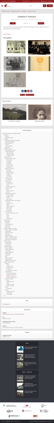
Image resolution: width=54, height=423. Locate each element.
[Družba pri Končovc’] (39, 47)
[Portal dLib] (9, 411)
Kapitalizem (7, 147)
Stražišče (7, 263)
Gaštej (7, 264)
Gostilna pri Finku (9, 196)
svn (32, 1)
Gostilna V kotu (9, 174)
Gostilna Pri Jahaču (10, 172)
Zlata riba (8, 201)
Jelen (6, 256)
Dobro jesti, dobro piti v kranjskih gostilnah (11, 133)
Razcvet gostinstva (9, 143)
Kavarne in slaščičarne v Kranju (10, 228)
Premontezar (9, 176)
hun (39, 1)
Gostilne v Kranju (7, 157)
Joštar (7, 189)
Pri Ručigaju (8, 162)
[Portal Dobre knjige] (14, 416)
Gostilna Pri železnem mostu (12, 213)
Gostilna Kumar (9, 203)
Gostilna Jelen (9, 171)
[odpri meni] (2, 6)
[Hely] (50, 5)
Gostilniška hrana (9, 155)
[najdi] (44, 5)
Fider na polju (9, 199)
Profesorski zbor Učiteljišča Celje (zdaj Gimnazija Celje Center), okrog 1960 (30, 377)
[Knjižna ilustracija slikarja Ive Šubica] (14, 79)
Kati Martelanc (8, 243)
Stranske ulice (8, 181)
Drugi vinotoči (8, 245)
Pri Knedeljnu (9, 182)
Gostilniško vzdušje (10, 154)
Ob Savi (6, 287)
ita (36, 1)
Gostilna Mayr (9, 160)
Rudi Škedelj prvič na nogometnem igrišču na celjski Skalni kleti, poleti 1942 (31, 385)
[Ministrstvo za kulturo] (10, 406)
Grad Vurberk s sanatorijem (14, 121)
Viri (4, 295)
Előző (13, 23)
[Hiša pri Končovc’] (14, 47)
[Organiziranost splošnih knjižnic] (27, 406)
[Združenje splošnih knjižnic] (35, 416)
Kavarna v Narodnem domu (11, 238)
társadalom (21, 314)
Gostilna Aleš (9, 288)
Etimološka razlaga (9, 137)
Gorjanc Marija (9, 218)
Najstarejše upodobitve (10, 141)
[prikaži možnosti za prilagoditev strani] (27, 1)
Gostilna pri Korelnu (10, 291)
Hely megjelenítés (6, 304)
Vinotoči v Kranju (7, 241)
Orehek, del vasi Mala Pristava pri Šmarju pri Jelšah (31, 392)
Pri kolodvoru (9, 210)
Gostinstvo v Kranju (8, 148)
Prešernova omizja (8, 246)
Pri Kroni (8, 197)
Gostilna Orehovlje (10, 285)
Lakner (7, 280)
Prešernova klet (8, 242)
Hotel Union (7, 227)
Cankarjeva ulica (8, 188)
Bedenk (7, 192)
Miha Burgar (8, 208)
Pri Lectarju (7, 234)
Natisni (22, 94)
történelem (8, 314)
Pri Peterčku (8, 161)
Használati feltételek (42, 421)
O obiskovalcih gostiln (9, 151)
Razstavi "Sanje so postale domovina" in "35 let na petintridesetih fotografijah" (30, 356)
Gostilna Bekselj (9, 194)
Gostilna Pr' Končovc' (10, 276)
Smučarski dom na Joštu (11, 274)
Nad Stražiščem (8, 271)
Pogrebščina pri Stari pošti (10, 260)
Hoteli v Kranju (7, 220)
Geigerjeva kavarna (9, 232)
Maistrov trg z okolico (9, 168)
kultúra (4, 314)
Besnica (6, 290)
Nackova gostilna (9, 190)
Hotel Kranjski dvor (9, 224)
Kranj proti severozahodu (10, 193)
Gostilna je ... (6, 134)
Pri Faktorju (8, 269)
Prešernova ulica (8, 178)
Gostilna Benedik (9, 267)
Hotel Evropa (7, 225)
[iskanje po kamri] (35, 5)
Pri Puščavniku (9, 179)
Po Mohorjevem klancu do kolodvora (12, 200)
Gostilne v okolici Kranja (9, 262)
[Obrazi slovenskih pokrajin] (44, 411)
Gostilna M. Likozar (10, 284)
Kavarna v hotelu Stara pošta (11, 236)
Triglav (7, 204)
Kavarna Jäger (8, 231)
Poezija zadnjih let (9, 248)
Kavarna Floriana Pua (9, 249)
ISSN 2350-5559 (50, 421)
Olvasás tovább (7, 34)
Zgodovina (6, 139)
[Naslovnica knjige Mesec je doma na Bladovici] (39, 63)
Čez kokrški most (8, 211)
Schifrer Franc (9, 164)
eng (35, 1)
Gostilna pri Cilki (9, 183)
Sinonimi (7, 136)
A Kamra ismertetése (34, 421)
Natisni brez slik (30, 94)
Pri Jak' (7, 217)
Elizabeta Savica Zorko (39, 121)
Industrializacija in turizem (10, 150)
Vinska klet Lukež (9, 165)
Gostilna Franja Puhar (10, 186)
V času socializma (8, 146)
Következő (40, 23)
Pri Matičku (8, 175)
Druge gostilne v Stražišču (11, 270)
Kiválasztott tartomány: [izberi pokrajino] (8, 1)
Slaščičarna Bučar (8, 235)
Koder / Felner (9, 207)
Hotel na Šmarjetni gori (11, 273)
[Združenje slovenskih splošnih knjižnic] (27, 411)
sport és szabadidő (15, 314)
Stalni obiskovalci (9, 153)
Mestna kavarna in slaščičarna (11, 229)
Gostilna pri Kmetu (10, 281)
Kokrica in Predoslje (9, 278)
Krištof (7, 283)
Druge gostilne (9, 167)
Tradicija (7, 144)
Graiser (7, 215)
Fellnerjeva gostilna (10, 206)
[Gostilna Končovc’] (14, 63)
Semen (7, 185)
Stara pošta (8, 169)
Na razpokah (9, 292)
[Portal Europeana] (44, 406)
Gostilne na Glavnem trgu (10, 158)
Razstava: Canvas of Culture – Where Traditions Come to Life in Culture (31, 364)
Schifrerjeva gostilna (9, 252)
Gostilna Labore (9, 266)
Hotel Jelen (7, 222)
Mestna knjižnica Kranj (38, 19)
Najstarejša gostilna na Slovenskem (12, 140)
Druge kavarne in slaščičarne (11, 239)
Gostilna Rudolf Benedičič (11, 277)
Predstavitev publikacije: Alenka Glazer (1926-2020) (30, 348)
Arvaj (7, 214)
